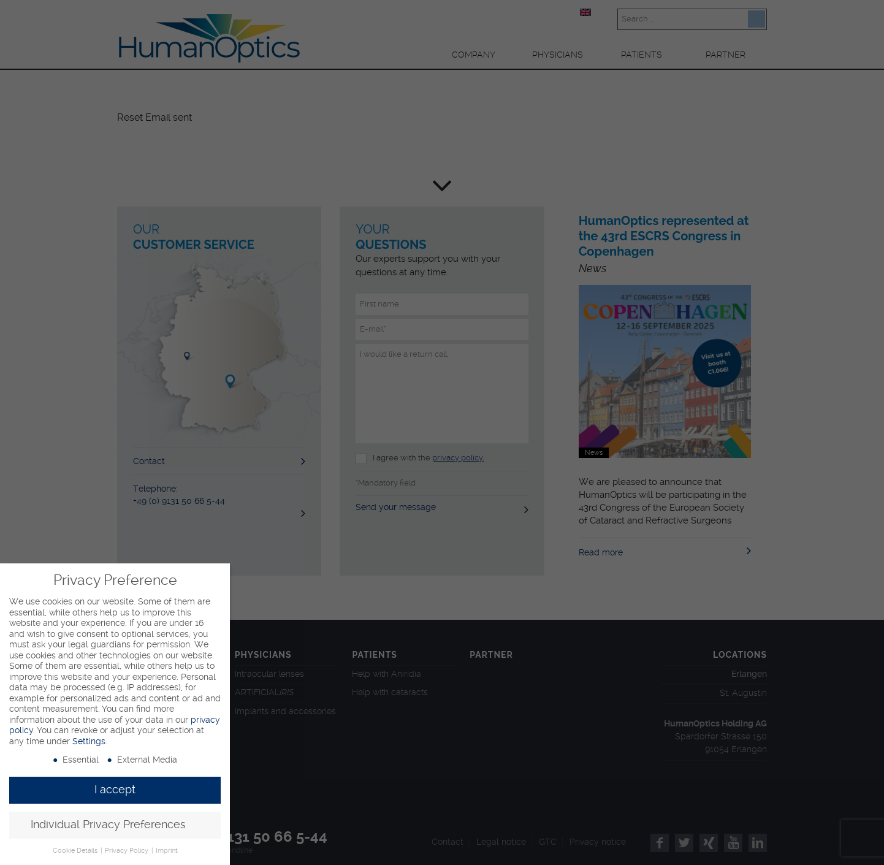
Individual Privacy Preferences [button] (108, 824)
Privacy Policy (127, 851)
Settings (88, 741)
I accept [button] (114, 789)
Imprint (167, 851)
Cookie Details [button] (76, 851)
